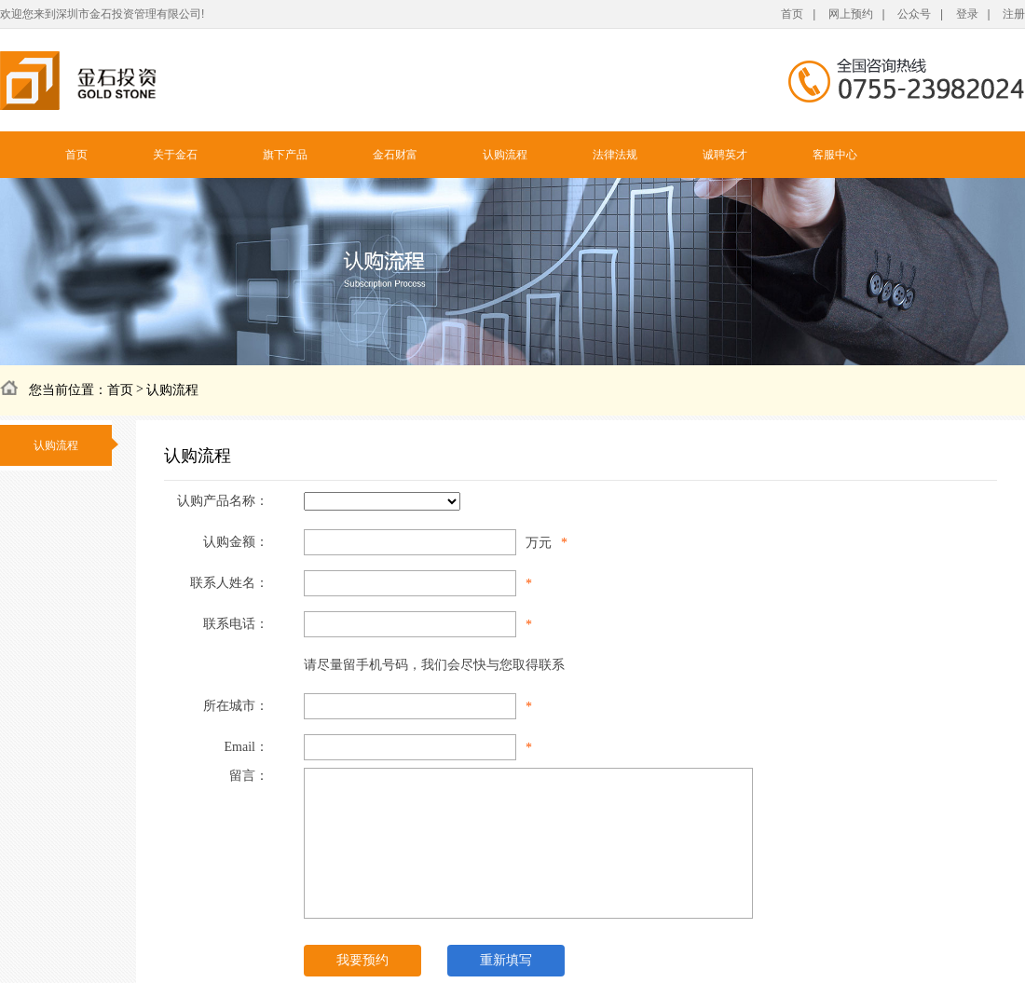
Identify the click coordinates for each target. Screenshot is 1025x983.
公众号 (914, 13)
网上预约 (850, 13)
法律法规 (615, 154)
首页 (792, 13)
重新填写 (506, 960)
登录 (967, 13)
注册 (1014, 13)
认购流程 (505, 154)
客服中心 (835, 154)
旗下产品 (285, 154)
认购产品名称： (222, 501)
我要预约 (362, 960)
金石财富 (395, 154)
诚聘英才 (725, 154)
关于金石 (175, 154)
